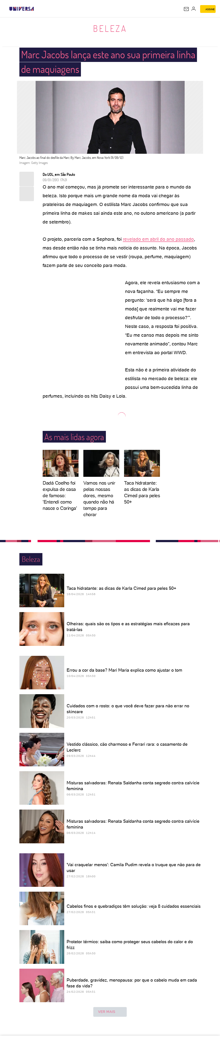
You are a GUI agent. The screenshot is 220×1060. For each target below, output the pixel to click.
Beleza (110, 28)
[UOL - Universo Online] (37, 8)
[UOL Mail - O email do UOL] (186, 9)
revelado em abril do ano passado (158, 239)
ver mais (110, 1012)
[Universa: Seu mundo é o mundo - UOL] (21, 8)
